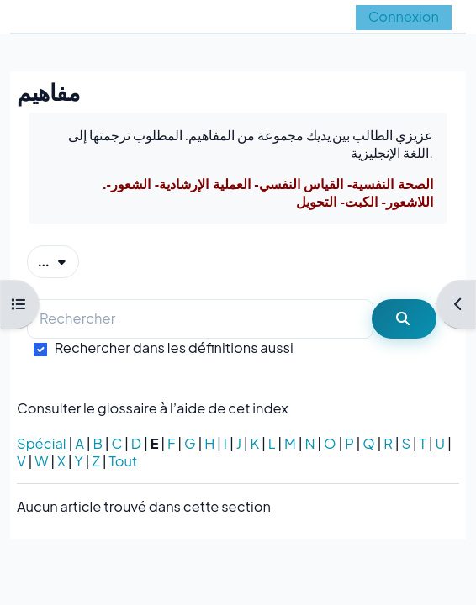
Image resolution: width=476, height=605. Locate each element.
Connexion (403, 16)
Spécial (41, 443)
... (58, 260)
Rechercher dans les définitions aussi (174, 347)
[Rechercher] (200, 319)
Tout (122, 461)
